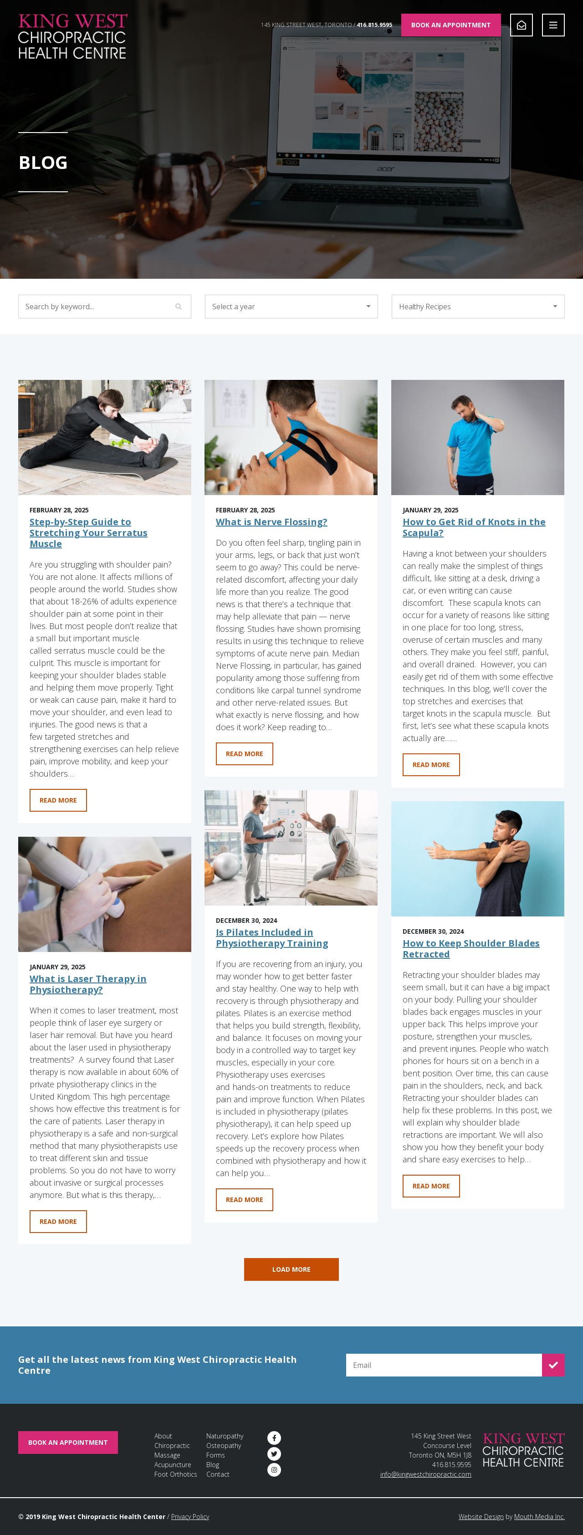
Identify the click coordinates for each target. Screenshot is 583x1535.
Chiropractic (172, 1445)
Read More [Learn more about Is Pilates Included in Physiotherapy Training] (244, 1199)
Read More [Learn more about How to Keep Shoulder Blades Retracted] (431, 1186)
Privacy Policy (190, 1516)
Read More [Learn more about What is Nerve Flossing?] (244, 753)
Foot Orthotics (175, 1474)
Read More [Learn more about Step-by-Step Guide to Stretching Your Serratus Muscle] (58, 800)
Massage (167, 1455)
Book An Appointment (451, 24)
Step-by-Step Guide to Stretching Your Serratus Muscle (89, 533)
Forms (215, 1455)
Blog (212, 1464)
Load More (291, 1269)
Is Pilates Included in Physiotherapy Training (272, 937)
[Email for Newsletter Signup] (444, 1365)
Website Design (481, 1516)
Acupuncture (172, 1464)
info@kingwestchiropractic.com (425, 1474)
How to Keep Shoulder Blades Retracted (471, 948)
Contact (218, 1474)
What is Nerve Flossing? (271, 522)
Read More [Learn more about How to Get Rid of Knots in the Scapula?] (431, 764)
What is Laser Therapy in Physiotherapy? (88, 984)
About (163, 1436)
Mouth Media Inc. (539, 1516)
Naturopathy (224, 1436)
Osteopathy (223, 1445)
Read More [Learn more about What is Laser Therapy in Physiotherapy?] (58, 1221)
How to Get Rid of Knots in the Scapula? (474, 527)
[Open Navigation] (553, 25)
